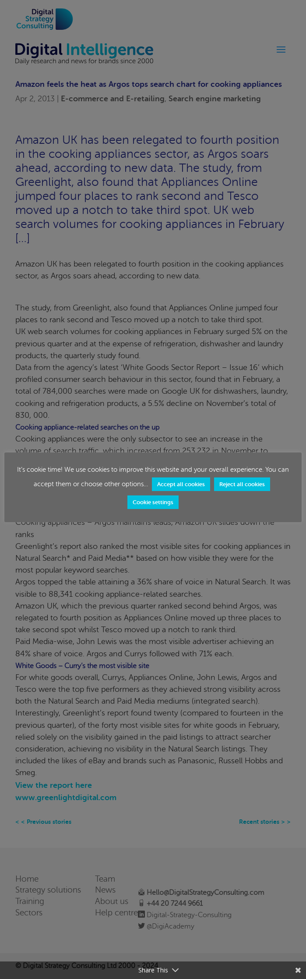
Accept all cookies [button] (181, 484)
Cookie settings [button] (153, 502)
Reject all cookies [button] (242, 484)
